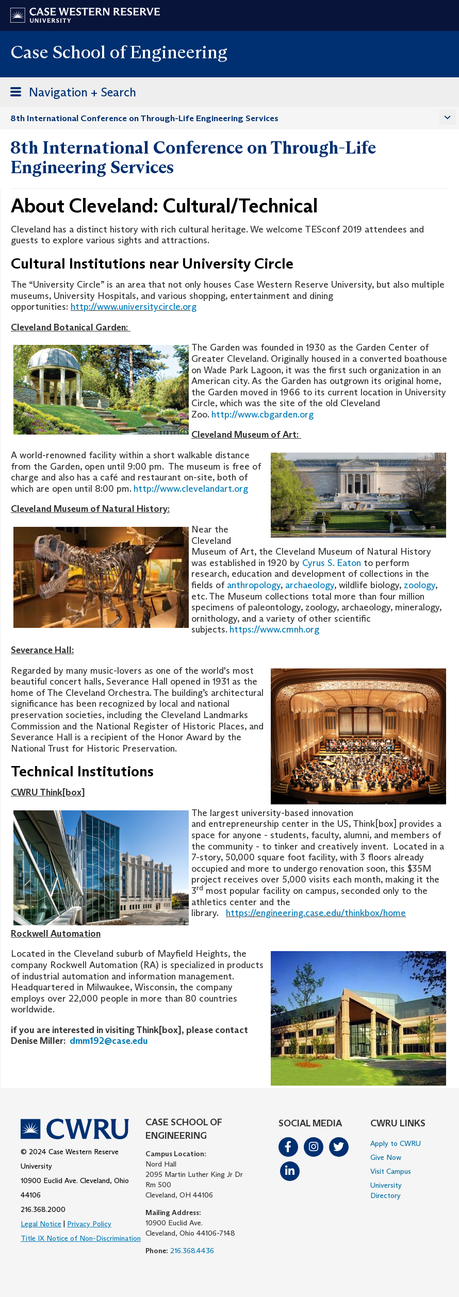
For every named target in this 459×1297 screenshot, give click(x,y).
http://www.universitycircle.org (133, 306)
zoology (419, 585)
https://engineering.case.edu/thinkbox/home (316, 913)
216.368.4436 (192, 1250)
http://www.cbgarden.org (262, 414)
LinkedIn (290, 1171)
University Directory (386, 1190)
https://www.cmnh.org (274, 629)
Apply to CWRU (395, 1143)
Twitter (339, 1147)
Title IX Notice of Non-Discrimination (81, 1238)
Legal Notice (41, 1223)
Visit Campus (390, 1171)
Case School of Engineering (118, 52)
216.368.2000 (43, 1209)
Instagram (313, 1147)
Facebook (288, 1147)
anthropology (254, 585)
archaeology (309, 585)
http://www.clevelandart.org (191, 488)
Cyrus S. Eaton (331, 563)
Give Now (385, 1157)
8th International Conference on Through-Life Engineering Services (144, 118)
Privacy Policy (89, 1223)
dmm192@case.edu (109, 1040)
